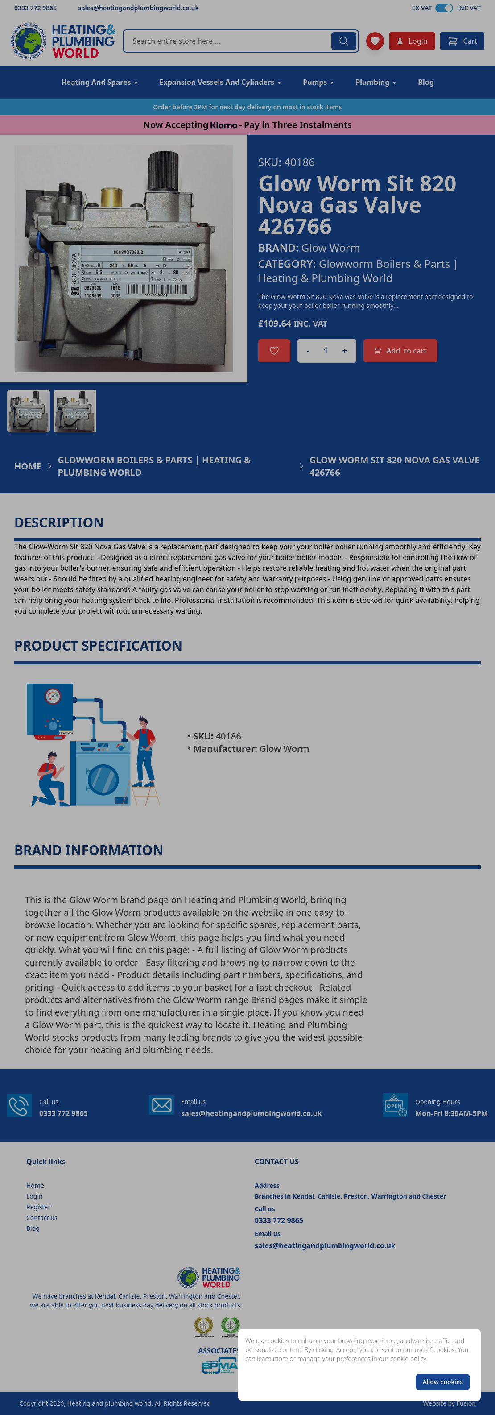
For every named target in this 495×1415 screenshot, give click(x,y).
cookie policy (408, 1358)
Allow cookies (443, 1382)
